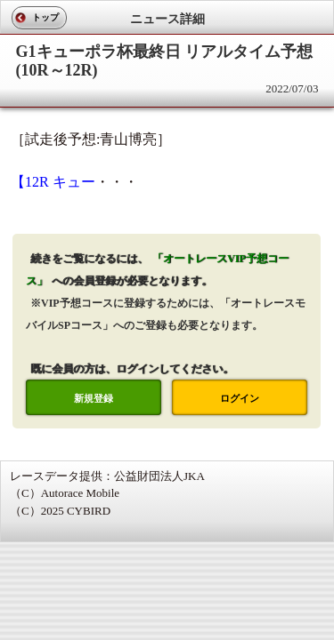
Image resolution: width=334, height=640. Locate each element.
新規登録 (93, 398)
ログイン (239, 398)
